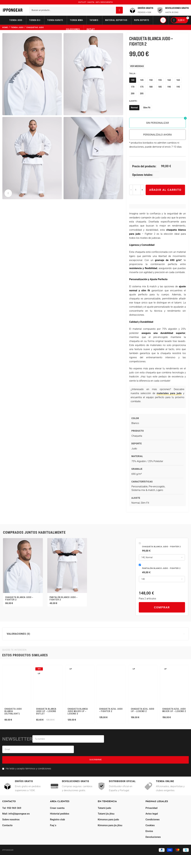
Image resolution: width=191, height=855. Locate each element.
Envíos (149, 831)
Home (5, 27)
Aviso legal (151, 813)
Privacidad (151, 807)
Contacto (7, 825)
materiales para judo (169, 393)
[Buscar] (76, 10)
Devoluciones (153, 836)
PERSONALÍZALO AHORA (157, 134)
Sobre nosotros (11, 819)
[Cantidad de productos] (136, 190)
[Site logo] (12, 9)
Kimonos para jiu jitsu (110, 825)
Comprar (162, 607)
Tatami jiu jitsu (106, 813)
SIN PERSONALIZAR (157, 122)
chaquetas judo (35, 27)
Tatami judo (104, 807)
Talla (132, 73)
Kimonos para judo (108, 819)
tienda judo (17, 27)
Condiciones (152, 819)
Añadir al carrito (165, 190)
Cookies (150, 825)
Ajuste (133, 101)
